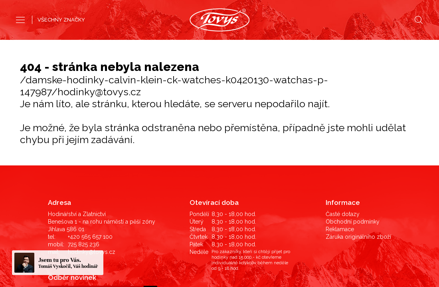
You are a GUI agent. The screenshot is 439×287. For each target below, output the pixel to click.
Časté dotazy (343, 136)
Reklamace (340, 151)
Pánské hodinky (190, 43)
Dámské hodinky (247, 43)
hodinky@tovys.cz (91, 174)
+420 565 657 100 (90, 158)
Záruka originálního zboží (358, 158)
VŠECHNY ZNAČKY (61, 20)
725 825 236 (83, 166)
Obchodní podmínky (353, 143)
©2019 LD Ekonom (364, 250)
